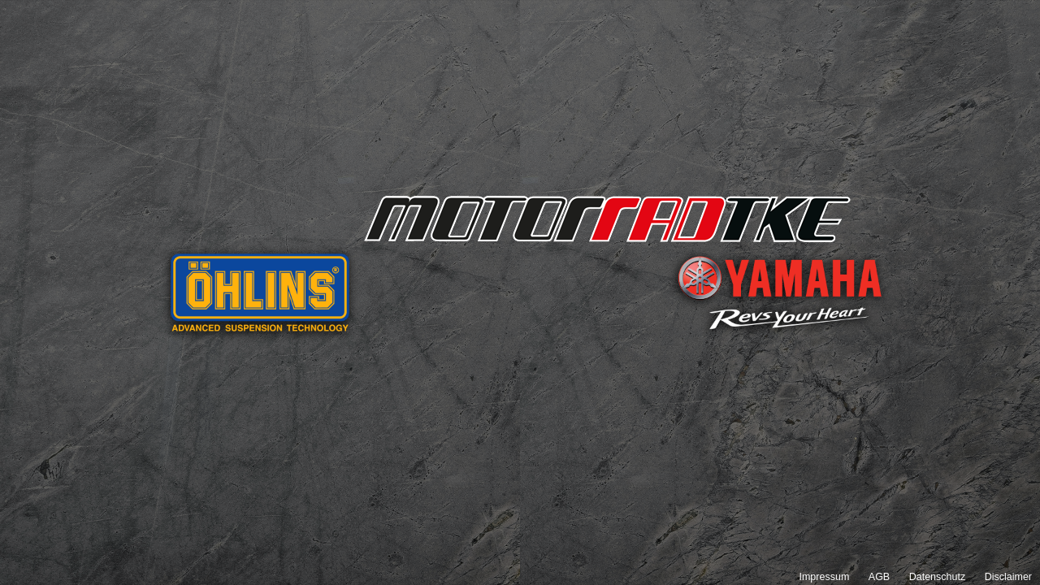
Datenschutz (937, 577)
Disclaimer (1008, 577)
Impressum (824, 577)
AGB (879, 577)
